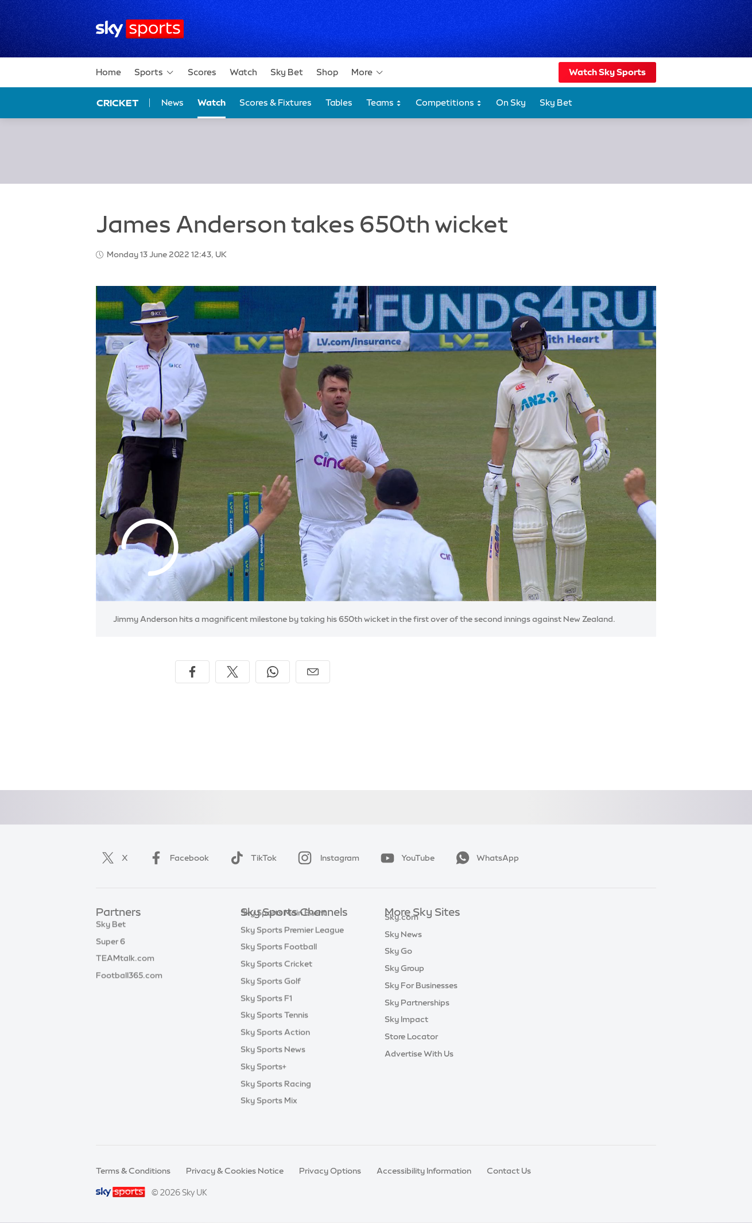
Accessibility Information (424, 1171)
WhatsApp (485, 857)
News (172, 102)
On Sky (511, 102)
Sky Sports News (273, 1067)
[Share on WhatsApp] (272, 671)
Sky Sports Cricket (276, 981)
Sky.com (401, 930)
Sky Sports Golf (271, 998)
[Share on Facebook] (192, 671)
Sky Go (398, 964)
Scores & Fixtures (275, 102)
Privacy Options (330, 1171)
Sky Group (404, 981)
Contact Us (509, 1171)
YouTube (405, 857)
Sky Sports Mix (269, 1118)
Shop (327, 72)
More (367, 72)
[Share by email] (313, 671)
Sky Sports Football (279, 964)
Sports (154, 72)
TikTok (251, 857)
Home (108, 72)
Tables (338, 102)
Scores (202, 72)
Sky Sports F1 (266, 1016)
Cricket (117, 102)
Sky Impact (406, 1032)
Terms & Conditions (133, 1171)
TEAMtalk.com (125, 964)
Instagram (326, 857)
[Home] (140, 29)
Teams (384, 103)
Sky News (403, 947)
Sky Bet (286, 72)
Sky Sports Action (275, 1050)
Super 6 (110, 947)
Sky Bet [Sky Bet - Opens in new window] (556, 102)
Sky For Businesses (421, 998)
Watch (243, 72)
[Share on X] (232, 671)
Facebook (177, 857)
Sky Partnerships (417, 1016)
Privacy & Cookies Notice (235, 1171)
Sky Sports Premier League (292, 947)
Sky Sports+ (263, 1084)
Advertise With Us (419, 1067)
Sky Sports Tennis (274, 1032)
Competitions (449, 103)
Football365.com (129, 981)
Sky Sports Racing (276, 1101)
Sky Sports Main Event (283, 930)
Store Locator (411, 1050)
